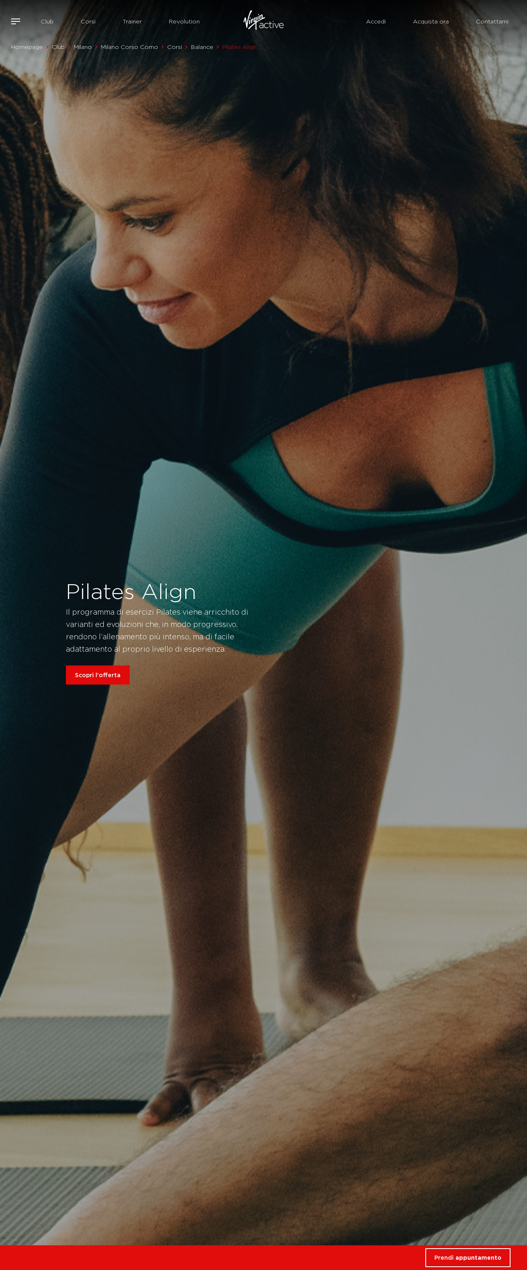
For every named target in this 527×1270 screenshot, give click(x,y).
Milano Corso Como (129, 47)
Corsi (88, 21)
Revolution (184, 21)
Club (47, 21)
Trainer (132, 21)
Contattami (492, 21)
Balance (202, 47)
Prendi (467, 1257)
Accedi (376, 21)
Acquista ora (431, 21)
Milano (83, 47)
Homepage (27, 47)
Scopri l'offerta (98, 674)
